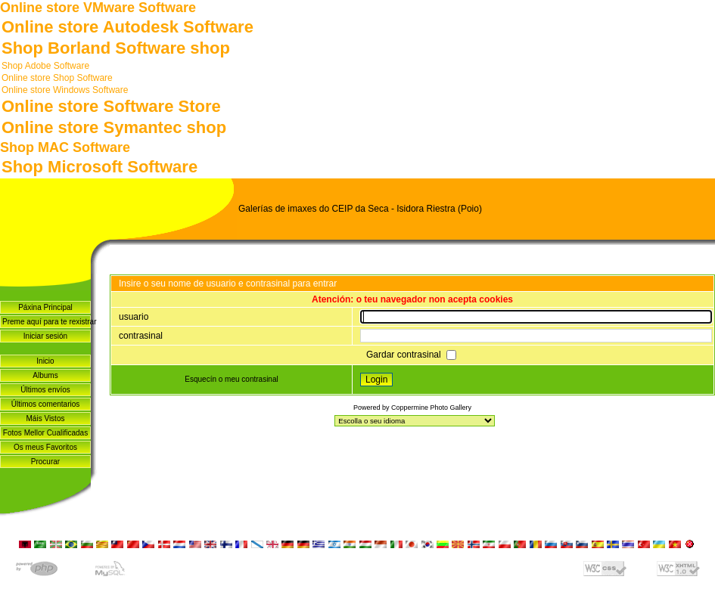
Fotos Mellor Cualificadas (45, 433)
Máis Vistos (45, 418)
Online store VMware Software (98, 7)
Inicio (45, 361)
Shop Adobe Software (45, 65)
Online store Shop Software (57, 78)
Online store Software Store (111, 106)
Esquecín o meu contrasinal (231, 379)
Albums (45, 375)
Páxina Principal (45, 307)
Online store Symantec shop (114, 127)
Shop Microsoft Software (99, 166)
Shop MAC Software (65, 147)
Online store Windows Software (65, 90)
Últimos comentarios (45, 404)
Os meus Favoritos (45, 447)
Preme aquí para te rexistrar (46, 322)
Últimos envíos (45, 390)
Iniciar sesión (45, 336)
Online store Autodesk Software (127, 26)
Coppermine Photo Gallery (431, 407)
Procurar (45, 461)
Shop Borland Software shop (116, 48)
